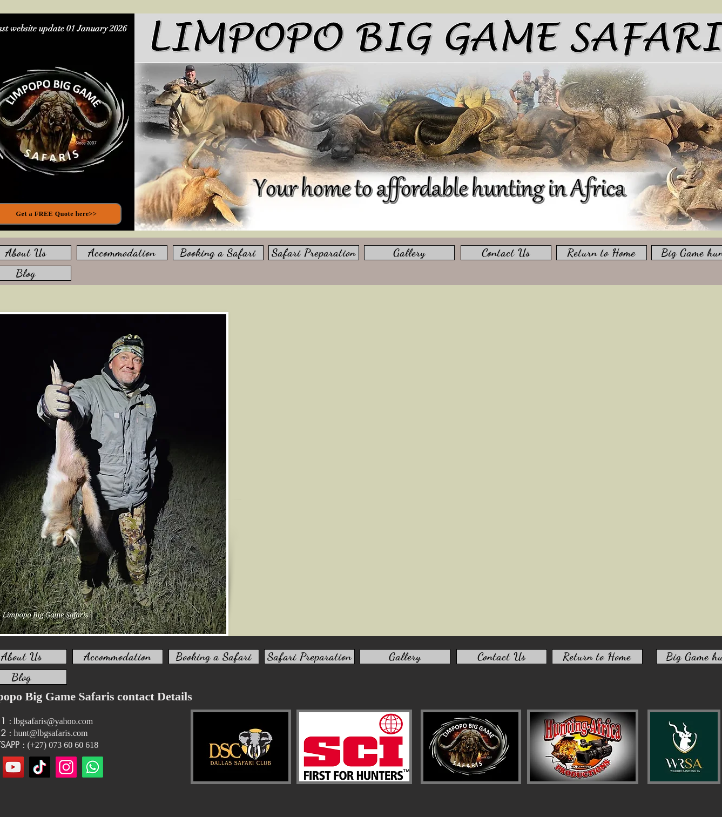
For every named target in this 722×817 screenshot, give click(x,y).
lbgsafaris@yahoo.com (53, 721)
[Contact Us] (506, 252)
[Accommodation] (122, 252)
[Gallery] (409, 252)
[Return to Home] (601, 252)
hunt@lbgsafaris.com (51, 733)
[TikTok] (39, 767)
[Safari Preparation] (313, 252)
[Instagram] (66, 767)
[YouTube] (13, 767)
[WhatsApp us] (92, 767)
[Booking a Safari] (218, 252)
